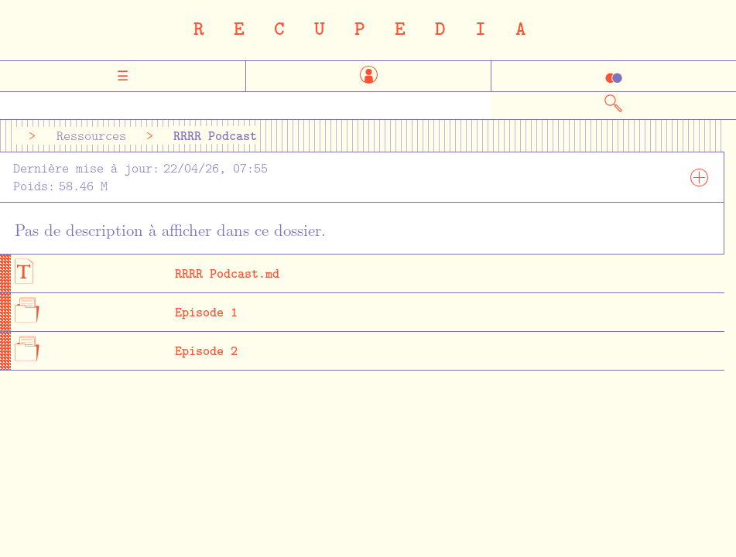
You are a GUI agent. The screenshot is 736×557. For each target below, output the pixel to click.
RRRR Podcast (215, 135)
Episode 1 (206, 311)
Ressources (91, 136)
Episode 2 (206, 350)
